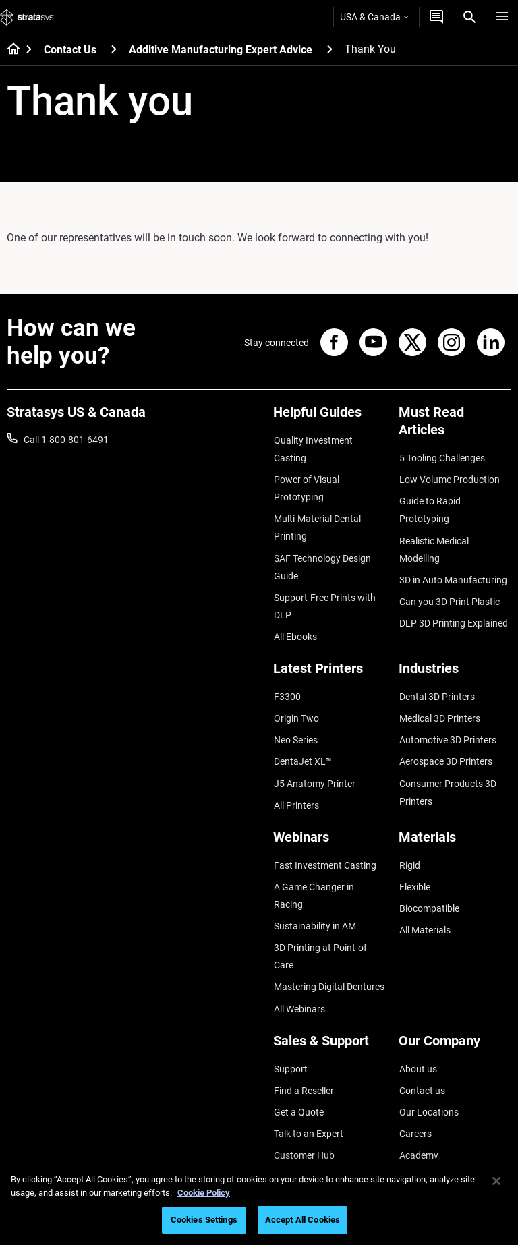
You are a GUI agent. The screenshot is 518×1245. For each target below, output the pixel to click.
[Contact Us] (114, 48)
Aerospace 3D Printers (445, 744)
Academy (418, 1096)
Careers (415, 1077)
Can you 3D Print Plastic (449, 574)
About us (417, 1017)
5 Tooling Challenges (441, 457)
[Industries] (455, 662)
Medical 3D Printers (439, 704)
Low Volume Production (449, 476)
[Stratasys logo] (27, 17)
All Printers (295, 783)
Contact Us (70, 49)
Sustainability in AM (314, 882)
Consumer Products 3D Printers (447, 773)
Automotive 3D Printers (447, 724)
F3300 (286, 685)
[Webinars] (329, 820)
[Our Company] (455, 995)
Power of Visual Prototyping (306, 485)
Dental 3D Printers (436, 685)
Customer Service (309, 1116)
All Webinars (298, 959)
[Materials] (455, 820)
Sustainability (427, 1116)
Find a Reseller (303, 1037)
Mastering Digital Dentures (328, 939)
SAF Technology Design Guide (321, 560)
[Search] (469, 17)
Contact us (421, 1037)
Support (290, 1017)
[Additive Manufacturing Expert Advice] (330, 48)
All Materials (424, 901)
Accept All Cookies (302, 1220)
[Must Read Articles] (455, 425)
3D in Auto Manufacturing (453, 553)
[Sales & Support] (329, 995)
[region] (259, 1202)
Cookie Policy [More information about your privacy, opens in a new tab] (203, 1193)
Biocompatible (429, 882)
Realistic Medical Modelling (455, 534)
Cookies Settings (204, 1220)
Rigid (409, 842)
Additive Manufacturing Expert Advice (220, 49)
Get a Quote (298, 1057)
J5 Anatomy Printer (314, 764)
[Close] (496, 1181)
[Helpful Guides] (329, 417)
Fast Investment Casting (324, 842)
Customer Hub (303, 1096)
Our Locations (428, 1057)
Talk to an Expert (308, 1077)
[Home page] (9, 50)
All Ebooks (294, 626)
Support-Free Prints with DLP (324, 597)
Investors (418, 1136)
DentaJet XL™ (302, 744)
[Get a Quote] (436, 17)
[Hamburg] (502, 17)
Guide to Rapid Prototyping (429, 506)
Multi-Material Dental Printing (316, 523)
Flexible (414, 862)
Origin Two (295, 704)
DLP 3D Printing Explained (453, 593)
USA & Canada (374, 16)
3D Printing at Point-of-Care (321, 910)
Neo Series (295, 724)
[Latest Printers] (329, 662)
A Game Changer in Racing (328, 862)
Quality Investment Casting (312, 448)
